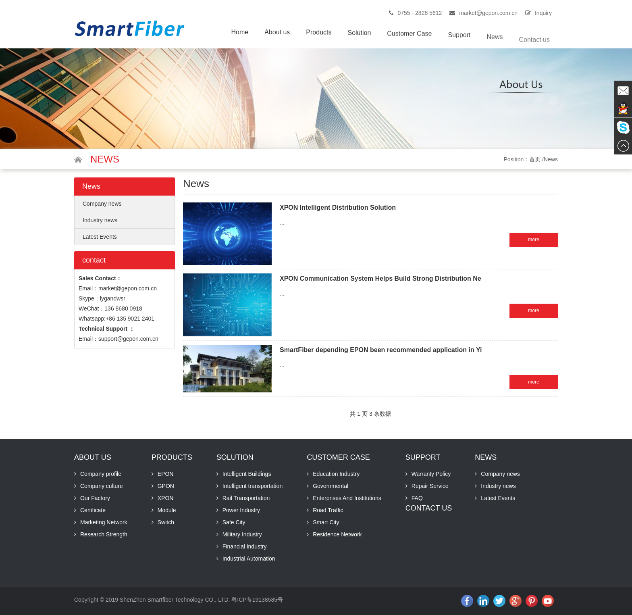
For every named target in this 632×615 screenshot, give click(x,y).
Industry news (100, 220)
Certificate (93, 510)
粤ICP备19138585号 (257, 599)
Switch (166, 522)
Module (167, 510)
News (495, 45)
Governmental (330, 486)
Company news (102, 203)
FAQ (417, 498)
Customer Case (409, 37)
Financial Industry (244, 546)
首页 (535, 159)
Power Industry (241, 510)
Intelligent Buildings (246, 474)
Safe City (233, 522)
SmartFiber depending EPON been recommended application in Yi (381, 349)
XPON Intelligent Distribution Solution (338, 207)
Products (318, 34)
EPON (166, 474)
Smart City (326, 522)
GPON (166, 486)
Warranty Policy (431, 474)
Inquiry (543, 13)
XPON (166, 498)
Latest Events (100, 236)
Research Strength (103, 534)
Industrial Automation (248, 558)
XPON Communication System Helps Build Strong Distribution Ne (380, 278)
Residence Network (337, 534)
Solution (359, 35)
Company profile (100, 474)
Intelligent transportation (252, 486)
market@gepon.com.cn (488, 13)
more (533, 239)
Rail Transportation (246, 498)
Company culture (101, 486)
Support (459, 41)
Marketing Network (103, 522)
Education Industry (336, 474)
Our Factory (95, 498)
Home (239, 32)
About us (277, 32)
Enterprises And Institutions (347, 498)
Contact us (534, 50)
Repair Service (430, 486)
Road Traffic (328, 510)
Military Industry (242, 534)
